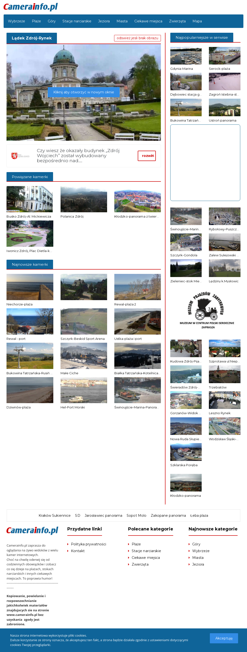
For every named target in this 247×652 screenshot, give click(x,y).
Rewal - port (16, 339)
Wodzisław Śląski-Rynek (227, 439)
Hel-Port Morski (73, 407)
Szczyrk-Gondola (183, 255)
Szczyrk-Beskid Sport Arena (83, 339)
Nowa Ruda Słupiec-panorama (194, 439)
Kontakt (77, 551)
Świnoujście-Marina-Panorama (138, 407)
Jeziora (104, 21)
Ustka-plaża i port (128, 339)
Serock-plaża (219, 69)
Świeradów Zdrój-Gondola (191, 387)
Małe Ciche (69, 373)
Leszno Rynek (220, 413)
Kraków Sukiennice (55, 515)
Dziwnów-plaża (19, 407)
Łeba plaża (198, 515)
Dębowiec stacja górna (188, 94)
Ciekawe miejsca (148, 21)
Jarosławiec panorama (103, 515)
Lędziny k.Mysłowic (224, 281)
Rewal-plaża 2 (125, 304)
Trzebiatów (217, 387)
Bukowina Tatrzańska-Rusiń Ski (31, 373)
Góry (52, 21)
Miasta (122, 21)
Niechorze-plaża (20, 304)
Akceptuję (224, 638)
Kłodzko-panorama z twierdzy (138, 216)
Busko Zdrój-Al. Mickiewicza (28, 216)
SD (78, 515)
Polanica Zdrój (72, 216)
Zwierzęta (177, 21)
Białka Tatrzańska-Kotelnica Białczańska (146, 373)
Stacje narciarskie (76, 21)
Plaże (36, 21)
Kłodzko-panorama (185, 495)
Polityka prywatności (88, 544)
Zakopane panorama (168, 515)
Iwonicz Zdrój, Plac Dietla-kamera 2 (34, 251)
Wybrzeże (16, 21)
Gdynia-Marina (181, 69)
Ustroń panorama (222, 120)
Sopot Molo (136, 515)
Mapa (197, 21)
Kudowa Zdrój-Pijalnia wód (191, 361)
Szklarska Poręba (184, 465)
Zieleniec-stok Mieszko (188, 281)
